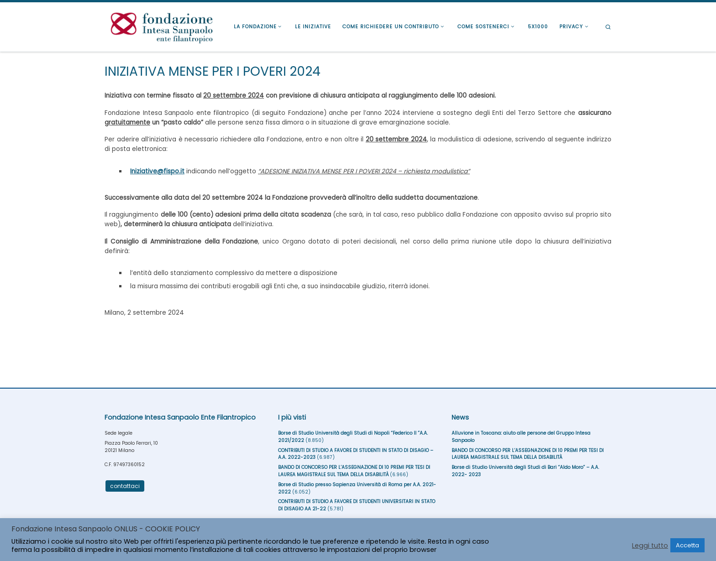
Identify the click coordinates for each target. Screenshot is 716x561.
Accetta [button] (687, 545)
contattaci (125, 486)
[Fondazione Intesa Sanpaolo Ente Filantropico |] (162, 25)
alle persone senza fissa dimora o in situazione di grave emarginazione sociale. (358, 118)
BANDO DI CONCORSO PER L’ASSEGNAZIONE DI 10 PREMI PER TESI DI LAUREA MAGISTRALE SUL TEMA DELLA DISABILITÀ (354, 471)
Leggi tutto (650, 545)
